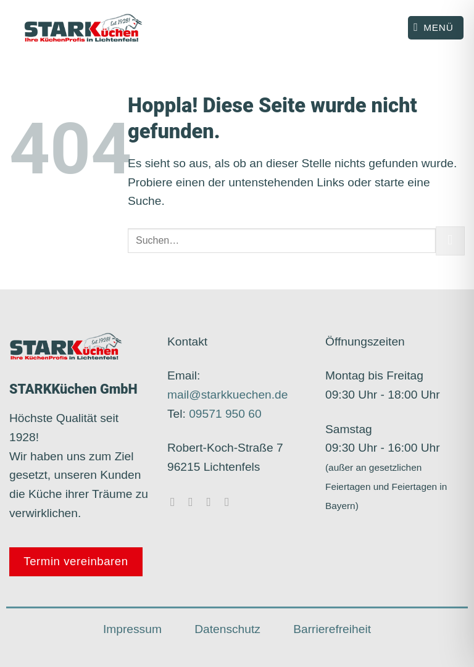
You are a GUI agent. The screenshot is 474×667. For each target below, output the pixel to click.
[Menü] (436, 28)
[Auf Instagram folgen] (194, 501)
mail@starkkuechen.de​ (227, 394)
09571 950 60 (225, 413)
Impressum (132, 629)
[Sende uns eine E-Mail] (213, 501)
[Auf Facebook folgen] (176, 501)
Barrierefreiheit (332, 629)
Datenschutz (227, 629)
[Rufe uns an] (231, 501)
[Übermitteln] (450, 240)
